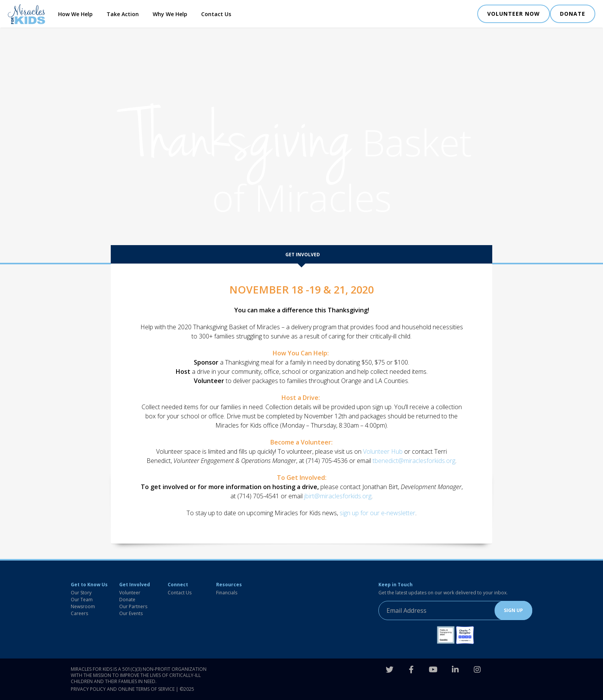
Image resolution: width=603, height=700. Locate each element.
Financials (226, 592)
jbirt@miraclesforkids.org (337, 496)
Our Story (81, 592)
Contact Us (216, 14)
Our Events (131, 613)
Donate (127, 599)
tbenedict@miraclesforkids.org (414, 460)
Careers (79, 613)
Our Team (82, 599)
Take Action (123, 14)
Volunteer (129, 592)
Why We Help (170, 14)
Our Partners (133, 606)
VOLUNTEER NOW (513, 13)
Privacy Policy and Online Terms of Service (123, 689)
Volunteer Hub (383, 451)
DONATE (572, 13)
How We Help (75, 14)
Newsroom (83, 606)
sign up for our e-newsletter (377, 513)
